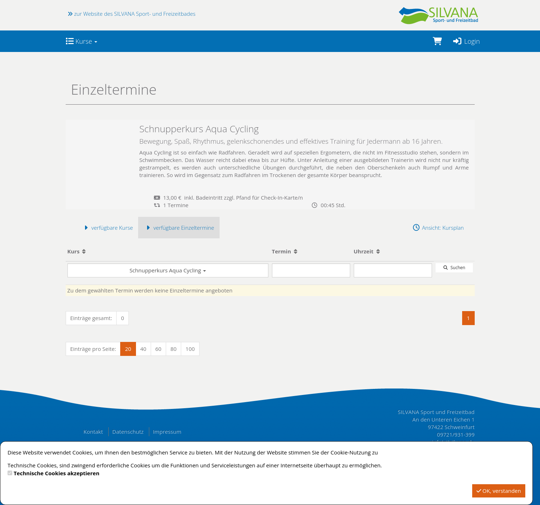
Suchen (454, 268)
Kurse (82, 41)
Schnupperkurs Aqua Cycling (168, 270)
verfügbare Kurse (107, 227)
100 (190, 348)
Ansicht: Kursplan (438, 227)
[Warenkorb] (437, 41)
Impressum (167, 431)
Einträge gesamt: (91, 317)
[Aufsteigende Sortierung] (83, 251)
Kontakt (93, 431)
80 (173, 348)
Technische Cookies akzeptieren (56, 473)
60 (158, 348)
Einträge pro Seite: (93, 348)
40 (143, 348)
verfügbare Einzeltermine (179, 227)
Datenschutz (128, 431)
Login (466, 41)
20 (128, 348)
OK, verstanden (498, 490)
